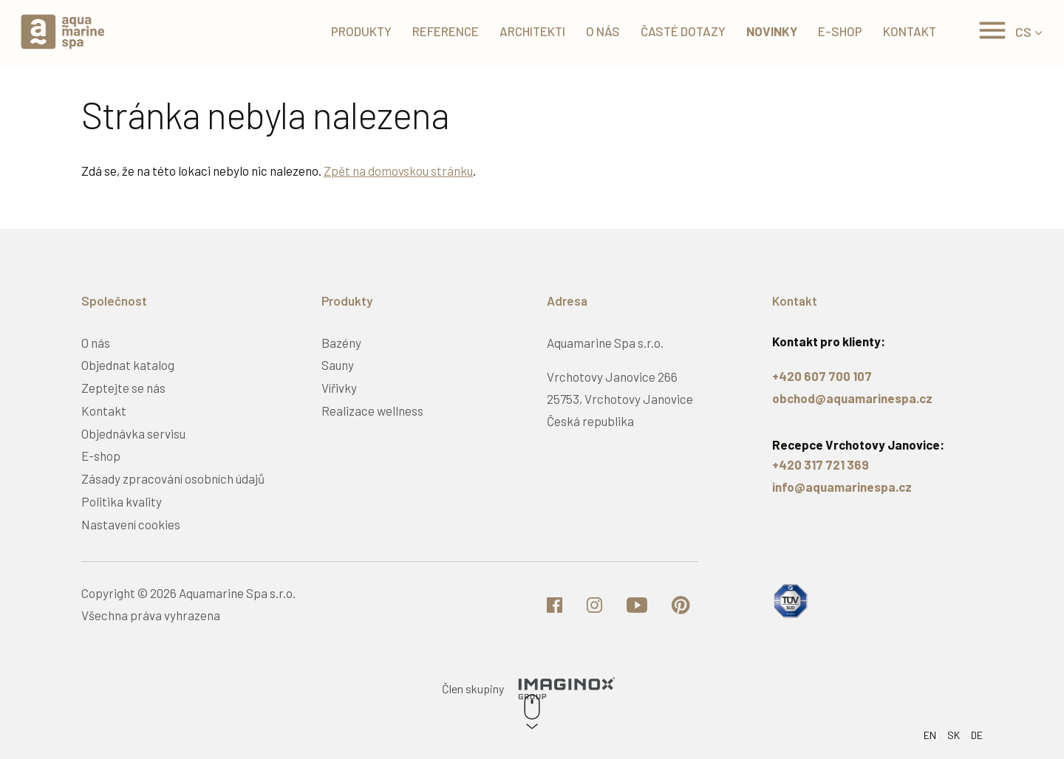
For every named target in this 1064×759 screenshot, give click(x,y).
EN (930, 735)
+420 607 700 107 (822, 375)
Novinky (766, 33)
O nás (598, 33)
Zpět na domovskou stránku (398, 170)
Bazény (341, 342)
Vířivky (339, 387)
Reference (440, 33)
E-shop (835, 33)
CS (1023, 33)
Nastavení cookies (130, 524)
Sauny (337, 364)
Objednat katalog (127, 364)
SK (953, 735)
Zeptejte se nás (123, 387)
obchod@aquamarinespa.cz (852, 398)
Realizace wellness (372, 410)
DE (977, 735)
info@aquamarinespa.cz (842, 486)
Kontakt (904, 33)
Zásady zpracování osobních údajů (173, 478)
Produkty (356, 33)
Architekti (527, 33)
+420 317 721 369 (820, 464)
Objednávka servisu (133, 433)
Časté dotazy (677, 33)
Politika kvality (121, 501)
